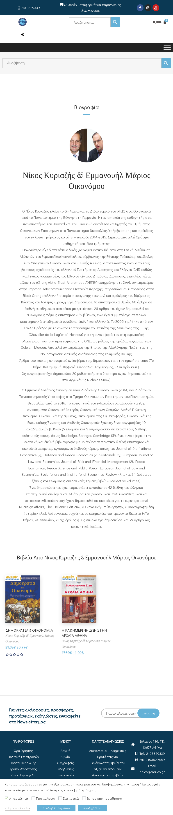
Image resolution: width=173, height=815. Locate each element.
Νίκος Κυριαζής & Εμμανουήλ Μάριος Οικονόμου (86, 180)
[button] (22, 34)
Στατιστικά (71, 798)
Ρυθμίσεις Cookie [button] (17, 808)
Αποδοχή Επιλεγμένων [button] (56, 808)
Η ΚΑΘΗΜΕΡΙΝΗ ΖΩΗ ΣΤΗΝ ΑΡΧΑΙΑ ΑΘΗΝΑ (85, 632)
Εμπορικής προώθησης (104, 798)
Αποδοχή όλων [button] (92, 808)
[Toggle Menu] (167, 47)
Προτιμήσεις (45, 798)
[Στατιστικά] (60, 798)
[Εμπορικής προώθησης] (84, 798)
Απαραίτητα (18, 798)
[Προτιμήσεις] (33, 798)
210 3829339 (30, 7)
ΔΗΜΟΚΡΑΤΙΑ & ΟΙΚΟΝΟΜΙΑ (19, 632)
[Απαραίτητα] (6, 798)
